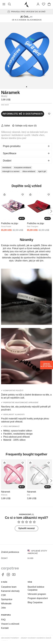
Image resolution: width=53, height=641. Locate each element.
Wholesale (6, 603)
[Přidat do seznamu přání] (22, 194)
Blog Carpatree (35, 602)
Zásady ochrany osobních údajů (36, 638)
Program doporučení (38, 598)
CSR (3, 595)
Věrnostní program (37, 594)
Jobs (3, 608)
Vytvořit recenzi (26, 528)
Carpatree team (8, 587)
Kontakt (5, 628)
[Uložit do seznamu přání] (49, 114)
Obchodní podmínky (10, 638)
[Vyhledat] (9, 4)
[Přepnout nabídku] (4, 4)
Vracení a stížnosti (10, 624)
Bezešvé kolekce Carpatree (36, 588)
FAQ (3, 619)
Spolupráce (6, 599)
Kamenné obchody (10, 591)
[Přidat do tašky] (4, 194)
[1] (26, 86)
